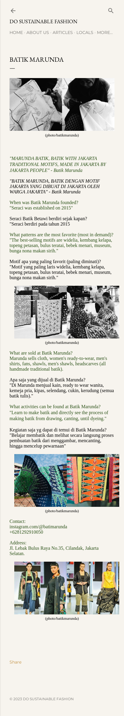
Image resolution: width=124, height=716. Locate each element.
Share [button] (15, 662)
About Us (37, 32)
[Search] (110, 9)
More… (105, 32)
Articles (63, 32)
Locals (84, 32)
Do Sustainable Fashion (43, 21)
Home (16, 32)
